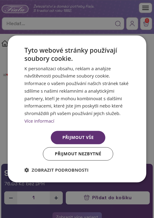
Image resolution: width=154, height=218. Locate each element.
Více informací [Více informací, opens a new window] (39, 121)
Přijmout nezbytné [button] (78, 154)
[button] (56, 170)
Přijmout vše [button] (78, 137)
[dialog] (77, 108)
